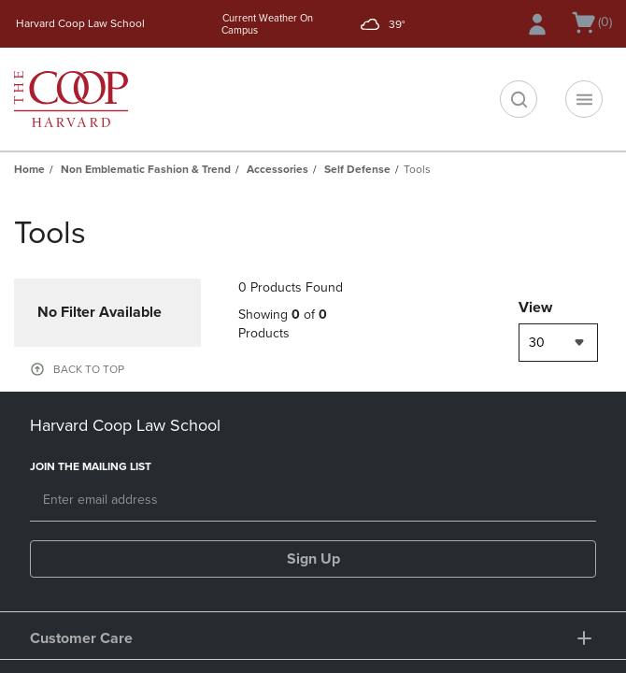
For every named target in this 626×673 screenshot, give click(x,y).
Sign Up (313, 559)
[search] (518, 99)
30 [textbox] (537, 343)
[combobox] (558, 342)
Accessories (277, 169)
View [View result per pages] (535, 307)
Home (29, 169)
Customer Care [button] (81, 638)
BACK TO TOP (88, 369)
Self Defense (357, 169)
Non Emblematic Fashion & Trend (146, 169)
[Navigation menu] (584, 99)
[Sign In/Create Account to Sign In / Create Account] (537, 24)
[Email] (313, 501)
